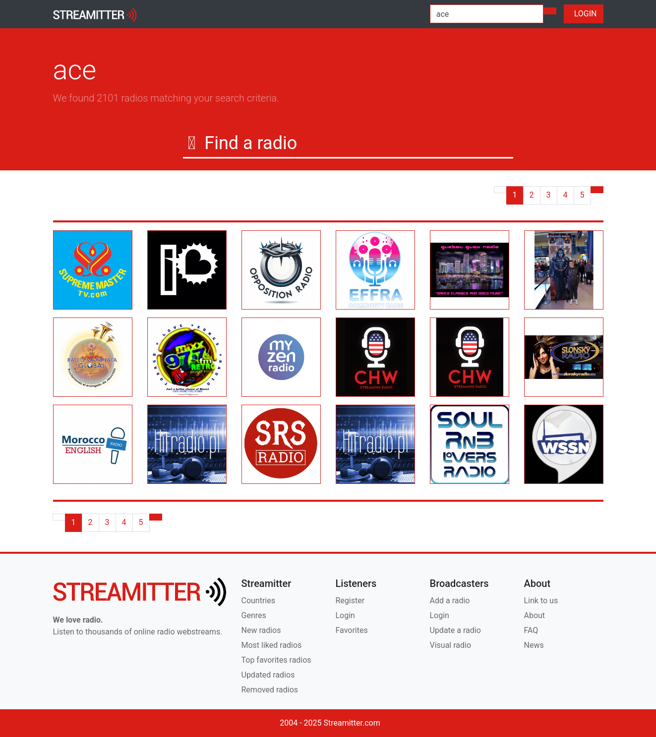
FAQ (531, 630)
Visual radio (451, 645)
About (534, 615)
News (534, 645)
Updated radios (268, 675)
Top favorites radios (276, 660)
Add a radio (450, 600)
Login (345, 615)
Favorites (352, 630)
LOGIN (583, 13)
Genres (253, 615)
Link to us (541, 600)
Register (350, 600)
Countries (258, 600)
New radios (261, 630)
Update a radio (455, 630)
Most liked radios (271, 645)
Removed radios (269, 689)
